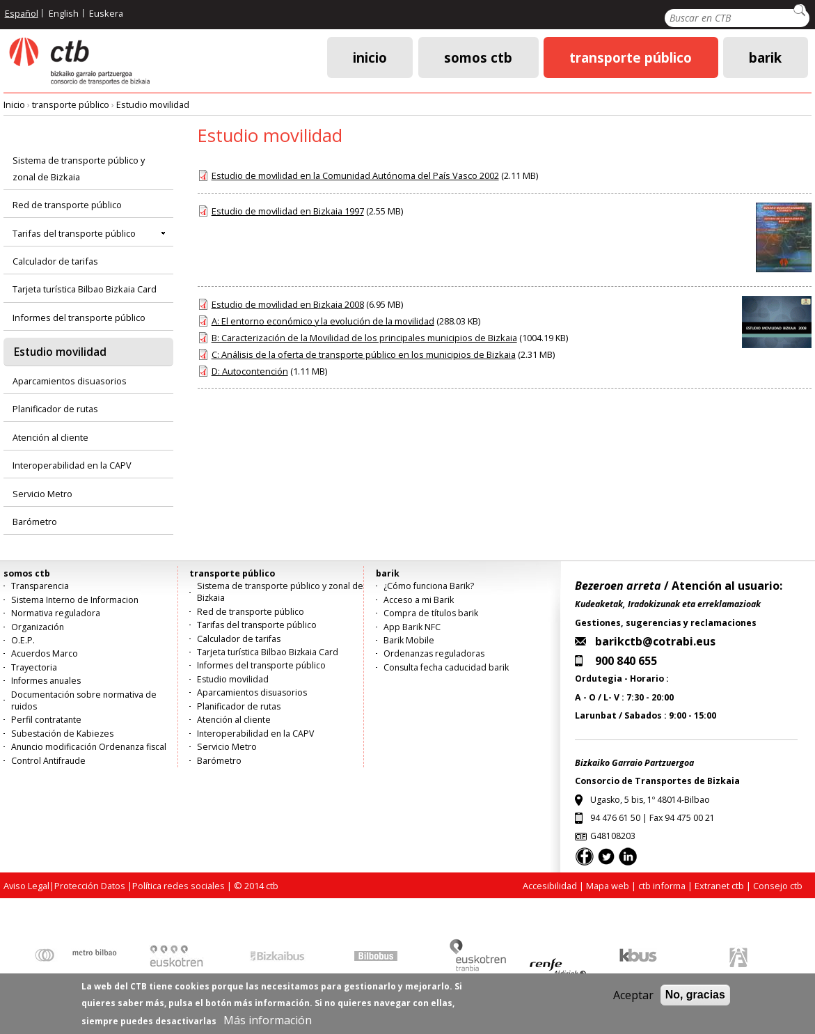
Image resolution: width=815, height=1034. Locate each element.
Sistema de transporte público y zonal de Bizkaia (79, 168)
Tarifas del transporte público (74, 233)
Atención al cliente (50, 437)
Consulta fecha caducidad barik (446, 667)
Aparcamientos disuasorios (70, 381)
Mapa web (607, 885)
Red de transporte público (67, 204)
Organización (37, 627)
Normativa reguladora (55, 613)
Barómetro (35, 521)
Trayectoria (34, 667)
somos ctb (478, 57)
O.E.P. (23, 640)
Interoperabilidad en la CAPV (72, 465)
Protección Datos (89, 885)
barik (765, 57)
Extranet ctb (719, 885)
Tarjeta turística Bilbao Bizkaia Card (85, 289)
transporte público (630, 57)
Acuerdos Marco (44, 653)
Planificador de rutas (55, 408)
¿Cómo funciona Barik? (428, 586)
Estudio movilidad (152, 104)
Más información (267, 1022)
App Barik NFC (412, 627)
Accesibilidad (550, 885)
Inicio (370, 57)
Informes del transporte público (79, 317)
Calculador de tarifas (55, 261)
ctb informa (662, 885)
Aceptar (633, 997)
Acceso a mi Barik (418, 600)
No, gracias (695, 997)
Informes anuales (46, 681)
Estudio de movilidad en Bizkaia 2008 (288, 304)
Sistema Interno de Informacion (75, 600)
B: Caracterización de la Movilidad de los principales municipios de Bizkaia (364, 337)
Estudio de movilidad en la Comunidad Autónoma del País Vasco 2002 (355, 175)
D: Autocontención (250, 371)
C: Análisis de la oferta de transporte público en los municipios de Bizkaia (364, 354)
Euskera (106, 13)
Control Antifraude (48, 761)
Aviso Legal (26, 885)
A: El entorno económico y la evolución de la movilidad (323, 321)
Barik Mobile (408, 640)
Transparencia (40, 586)
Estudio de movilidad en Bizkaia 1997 (288, 211)
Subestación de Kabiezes (62, 733)
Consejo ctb (777, 885)
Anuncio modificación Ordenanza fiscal (88, 747)
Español (21, 13)
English (64, 13)
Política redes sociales (178, 885)
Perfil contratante (46, 720)
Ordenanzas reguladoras (433, 653)
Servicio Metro (42, 493)
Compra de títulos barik (430, 613)
